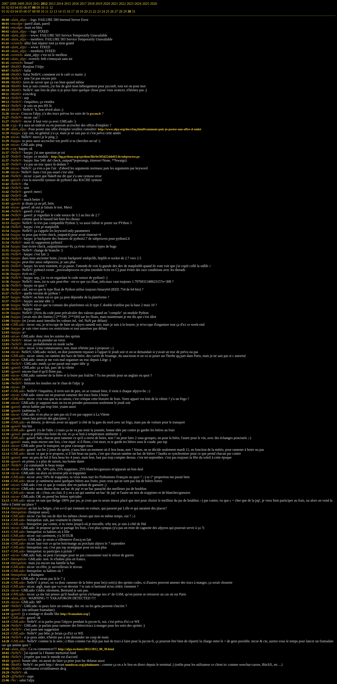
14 (59, 11)
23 (98, 11)
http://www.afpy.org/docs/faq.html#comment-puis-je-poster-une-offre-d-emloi (149, 129)
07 (29, 11)
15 (64, 11)
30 (129, 11)
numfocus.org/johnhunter (82, 664)
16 (68, 11)
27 (116, 11)
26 (111, 11)
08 (34, 11)
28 (120, 11)
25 (107, 11)
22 (94, 11)
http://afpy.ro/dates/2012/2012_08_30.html (86, 649)
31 (133, 11)
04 (16, 11)
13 (55, 11)
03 (12, 11)
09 (38, 11)
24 (103, 11)
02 (8, 11)
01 (3, 11)
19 (81, 11)
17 (72, 11)
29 (125, 11)
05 (21, 11)
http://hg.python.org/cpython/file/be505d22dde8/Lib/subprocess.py (95, 156)
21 (90, 11)
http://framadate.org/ (74, 614)
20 (85, 11)
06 (25, 11)
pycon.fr (95, 113)
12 (51, 11)
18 (77, 11)
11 (46, 11)
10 (42, 11)
